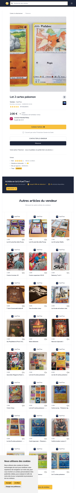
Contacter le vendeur (38, 139)
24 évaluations (24, 107)
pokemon (18, 168)
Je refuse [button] (17, 483)
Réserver (38, 143)
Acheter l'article (38, 127)
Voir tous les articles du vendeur (38, 487)
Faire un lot (11, 189)
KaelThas (19, 102)
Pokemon (28, 13)
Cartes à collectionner (16, 13)
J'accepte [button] (8, 483)
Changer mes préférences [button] (13, 486)
